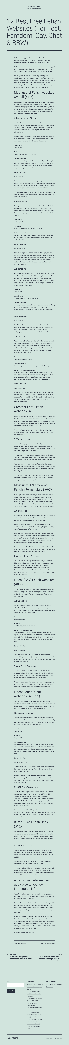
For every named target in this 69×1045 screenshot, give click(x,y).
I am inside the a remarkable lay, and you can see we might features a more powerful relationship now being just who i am (34, 1012)
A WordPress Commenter (53, 984)
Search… (9, 981)
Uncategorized (51, 943)
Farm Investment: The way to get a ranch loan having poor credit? (35, 987)
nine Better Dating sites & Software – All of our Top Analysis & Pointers (34, 994)
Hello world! (49, 986)
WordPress (59, 1038)
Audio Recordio (34, 6)
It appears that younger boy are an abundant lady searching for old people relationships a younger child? (34, 1024)
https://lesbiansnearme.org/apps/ (24, 932)
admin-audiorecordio (20, 945)
